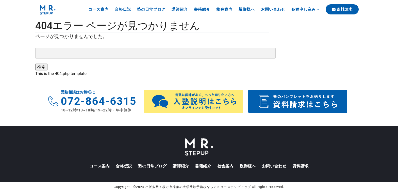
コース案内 (98, 9)
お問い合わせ (273, 9)
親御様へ (247, 9)
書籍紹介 (202, 9)
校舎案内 (224, 9)
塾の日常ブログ (151, 9)
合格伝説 (123, 9)
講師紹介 (180, 9)
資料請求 (342, 9)
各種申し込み (303, 9)
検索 (41, 66)
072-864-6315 (98, 101)
